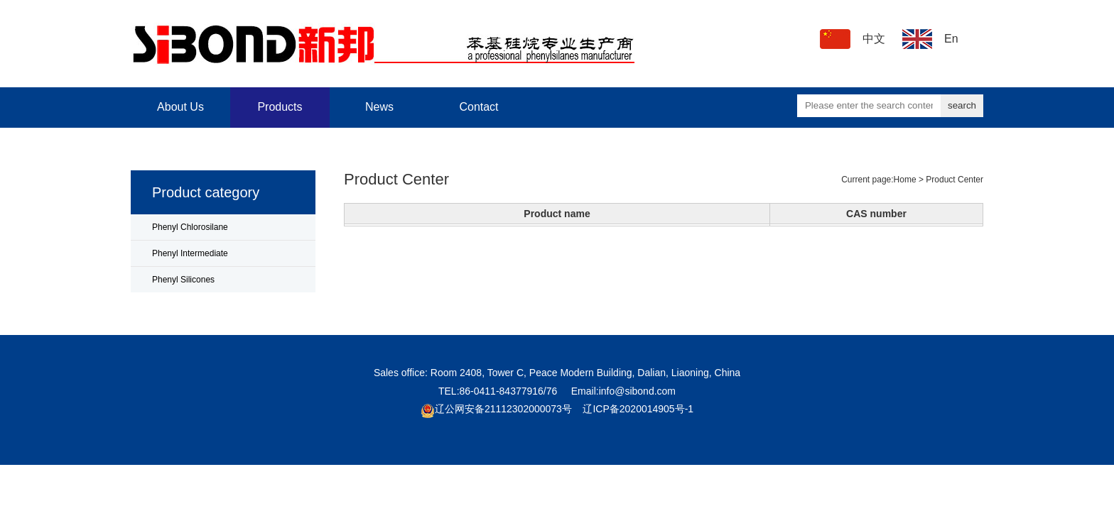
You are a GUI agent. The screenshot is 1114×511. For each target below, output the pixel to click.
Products (279, 107)
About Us (180, 107)
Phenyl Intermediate (190, 253)
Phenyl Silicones (183, 280)
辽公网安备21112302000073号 (503, 408)
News (379, 107)
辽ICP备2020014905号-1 (638, 408)
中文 (873, 39)
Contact (478, 107)
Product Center (954, 180)
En (951, 39)
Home (905, 180)
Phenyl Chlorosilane (190, 227)
